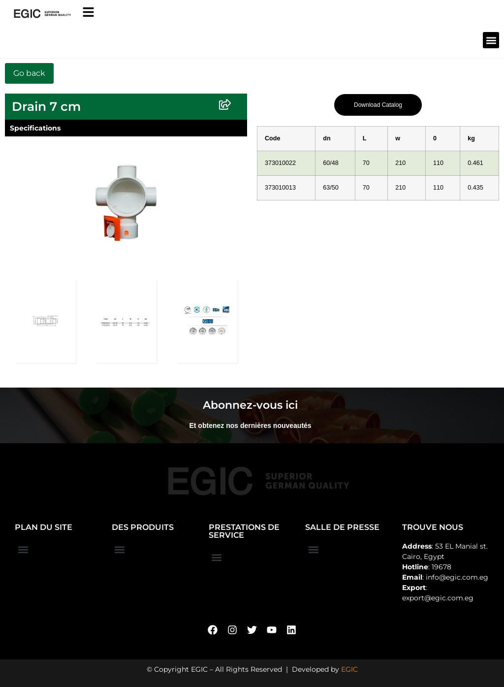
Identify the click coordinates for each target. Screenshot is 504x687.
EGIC (349, 669)
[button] (491, 40)
